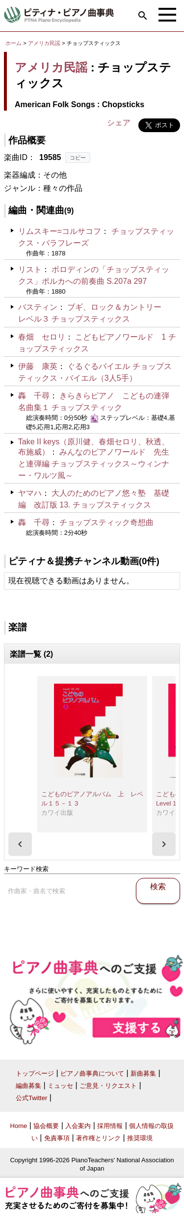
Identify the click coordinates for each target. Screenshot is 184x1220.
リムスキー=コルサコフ (59, 231)
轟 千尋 (34, 395)
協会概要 (46, 1125)
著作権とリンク (98, 1138)
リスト (30, 269)
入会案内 (78, 1125)
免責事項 (57, 1138)
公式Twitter (31, 1098)
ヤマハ (30, 493)
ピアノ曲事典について (92, 1073)
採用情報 (110, 1125)
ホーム (13, 43)
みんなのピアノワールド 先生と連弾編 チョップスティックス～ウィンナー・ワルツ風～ (93, 464)
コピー (78, 158)
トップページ (35, 1073)
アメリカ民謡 (44, 43)
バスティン (37, 307)
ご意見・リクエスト (108, 1085)
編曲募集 (28, 1085)
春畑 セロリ (41, 337)
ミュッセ (60, 1085)
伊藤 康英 (37, 366)
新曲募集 (143, 1073)
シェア (119, 122)
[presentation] (20, 844)
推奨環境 (140, 1138)
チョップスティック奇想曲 (106, 522)
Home (18, 1125)
